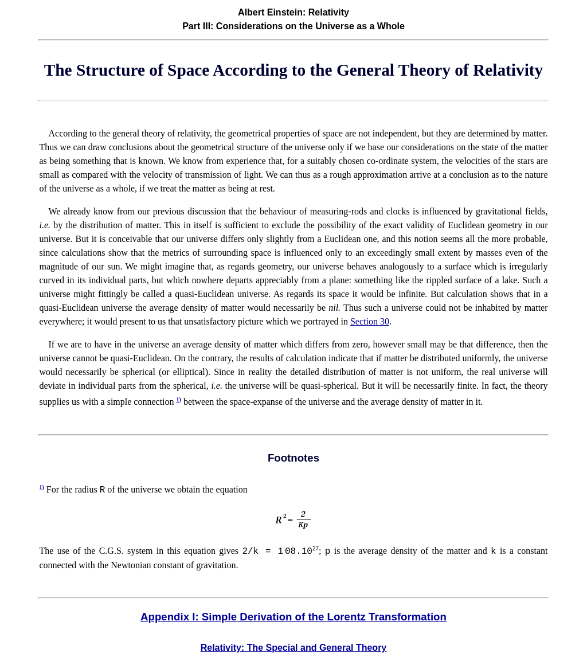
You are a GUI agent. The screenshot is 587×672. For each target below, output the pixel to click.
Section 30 (369, 321)
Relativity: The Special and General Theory (294, 648)
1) (179, 399)
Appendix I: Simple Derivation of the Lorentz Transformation (293, 617)
